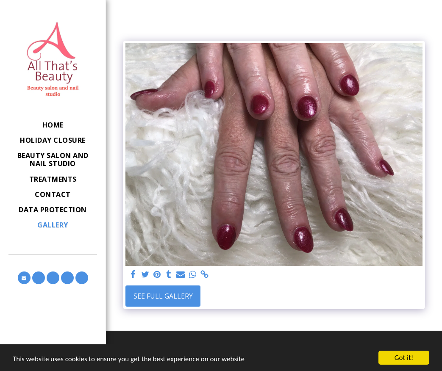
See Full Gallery (163, 296)
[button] (24, 277)
